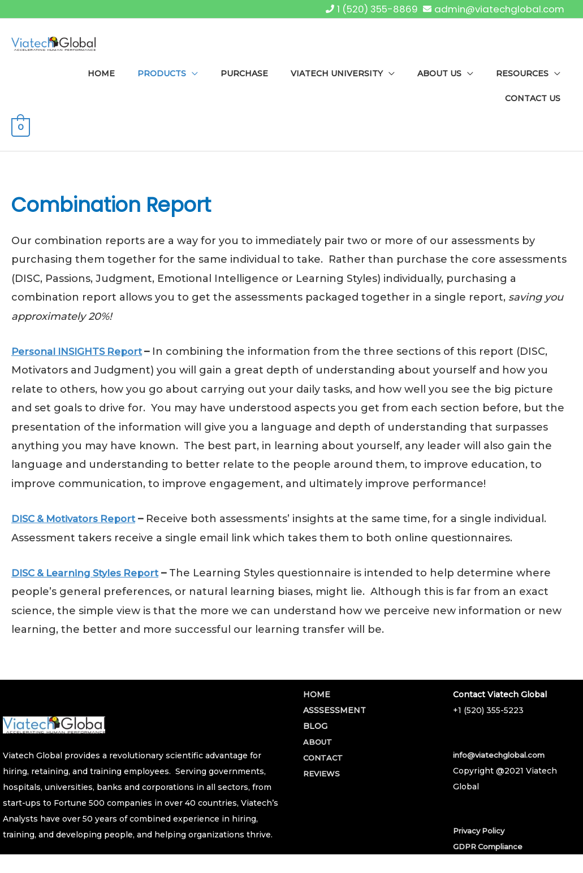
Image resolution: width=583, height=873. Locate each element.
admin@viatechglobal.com (495, 8)
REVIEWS (323, 789)
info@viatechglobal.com (502, 770)
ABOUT (318, 757)
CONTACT (324, 773)
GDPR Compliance (491, 862)
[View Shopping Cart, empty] (20, 146)
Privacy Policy (481, 846)
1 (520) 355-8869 (367, 8)
